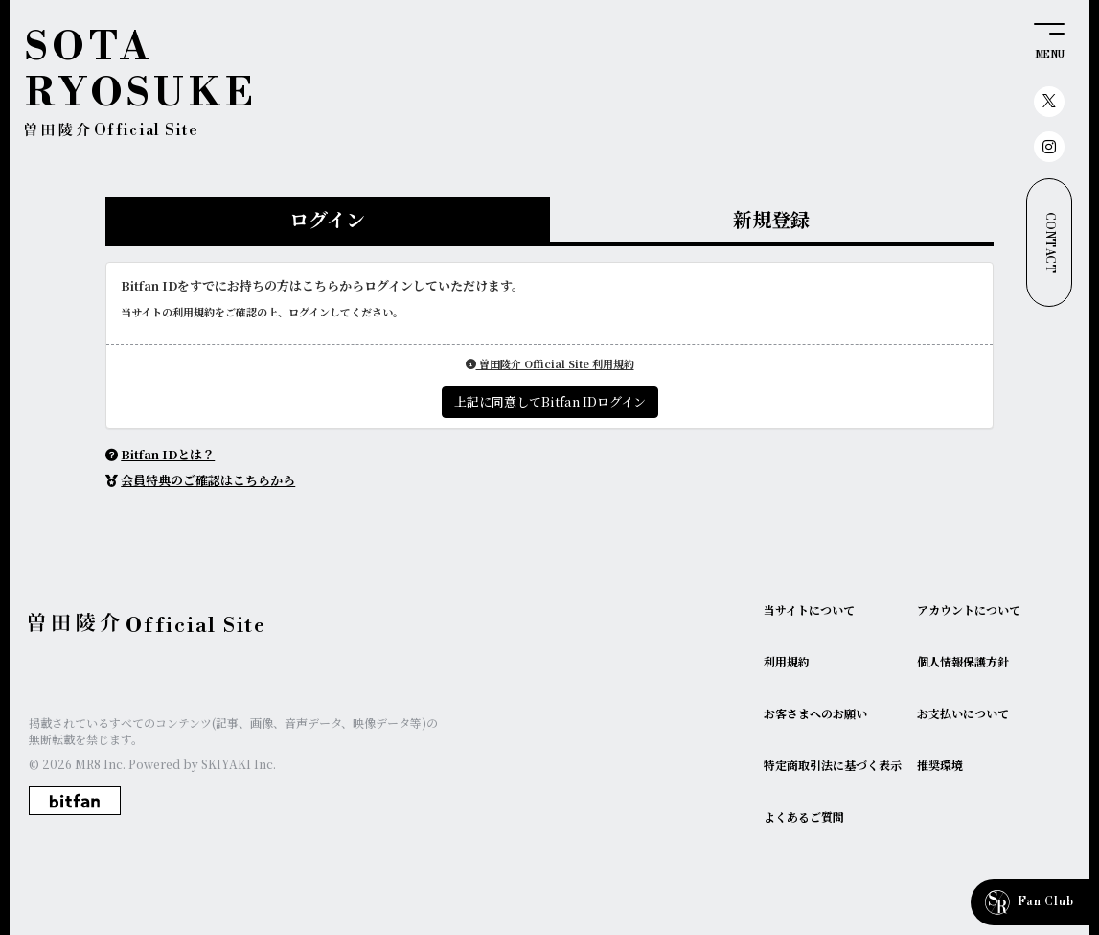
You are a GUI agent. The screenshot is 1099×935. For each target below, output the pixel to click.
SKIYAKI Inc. (238, 764)
